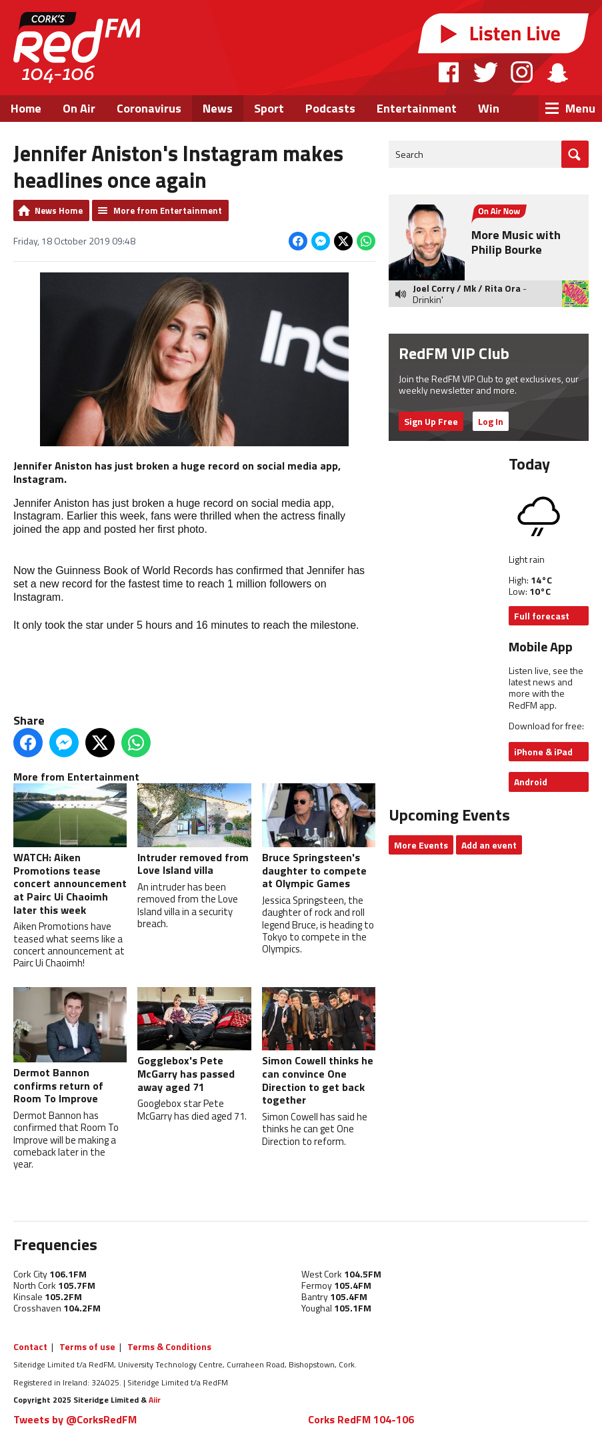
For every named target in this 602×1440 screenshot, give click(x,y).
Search (409, 154)
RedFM (76, 47)
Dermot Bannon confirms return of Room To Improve (70, 1047)
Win (488, 108)
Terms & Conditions (169, 1346)
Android (530, 782)
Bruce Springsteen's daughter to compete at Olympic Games (318, 837)
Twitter (485, 72)
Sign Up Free (431, 421)
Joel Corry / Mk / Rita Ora (467, 288)
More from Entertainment (167, 210)
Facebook (449, 72)
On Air (79, 108)
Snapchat (557, 72)
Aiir (155, 1399)
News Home (59, 210)
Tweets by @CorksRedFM (75, 1419)
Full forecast (541, 616)
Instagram (522, 72)
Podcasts (330, 108)
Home (26, 108)
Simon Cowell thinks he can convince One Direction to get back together (318, 1047)
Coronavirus (149, 108)
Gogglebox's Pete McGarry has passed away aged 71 (194, 1041)
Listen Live (503, 33)
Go (575, 154)
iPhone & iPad (543, 752)
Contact (30, 1346)
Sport (269, 108)
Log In (490, 421)
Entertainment (417, 108)
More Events (421, 845)
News (218, 108)
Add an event (489, 845)
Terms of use (87, 1346)
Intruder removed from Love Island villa (194, 830)
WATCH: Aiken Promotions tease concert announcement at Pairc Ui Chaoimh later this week (70, 850)
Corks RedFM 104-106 (361, 1419)
